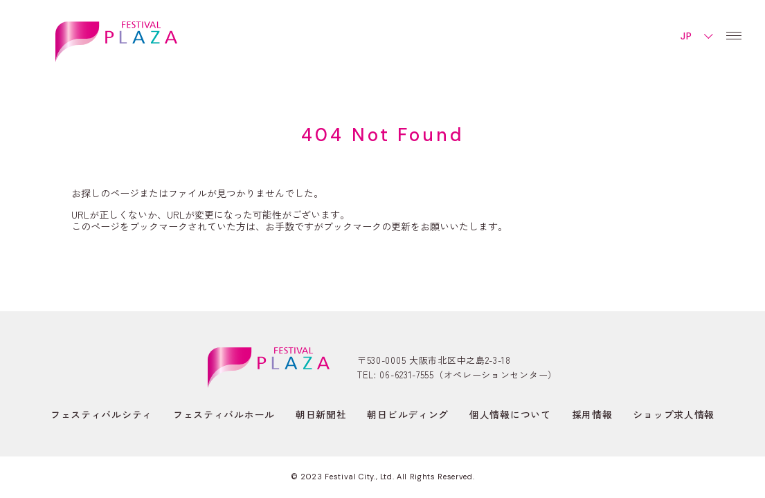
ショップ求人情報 (673, 414)
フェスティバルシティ (101, 414)
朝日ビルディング (408, 414)
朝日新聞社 (321, 414)
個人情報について (510, 414)
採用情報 (592, 414)
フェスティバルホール (224, 414)
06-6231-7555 (406, 374)
